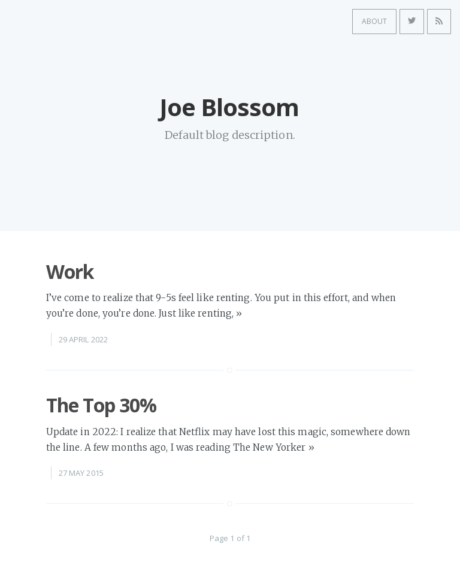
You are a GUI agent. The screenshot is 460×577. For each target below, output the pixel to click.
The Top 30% (101, 405)
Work (69, 271)
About (366, 20)
